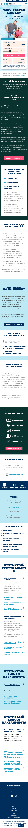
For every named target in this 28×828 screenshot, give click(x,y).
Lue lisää (15, 825)
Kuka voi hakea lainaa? (10, 579)
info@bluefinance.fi (14, 791)
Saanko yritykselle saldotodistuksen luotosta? (12, 769)
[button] (26, 4)
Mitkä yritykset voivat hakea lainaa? (13, 609)
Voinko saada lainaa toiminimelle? (12, 617)
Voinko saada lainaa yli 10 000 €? (12, 604)
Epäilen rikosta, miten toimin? (13, 653)
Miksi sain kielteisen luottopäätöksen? (12, 702)
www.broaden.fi (21, 75)
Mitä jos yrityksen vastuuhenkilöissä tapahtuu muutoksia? (13, 763)
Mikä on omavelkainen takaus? (13, 648)
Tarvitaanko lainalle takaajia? (13, 598)
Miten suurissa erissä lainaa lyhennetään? (13, 730)
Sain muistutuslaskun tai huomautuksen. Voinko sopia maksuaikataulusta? (13, 754)
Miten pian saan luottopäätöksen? (12, 685)
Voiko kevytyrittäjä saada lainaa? (13, 643)
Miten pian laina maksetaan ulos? (11, 697)
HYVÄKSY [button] (21, 825)
